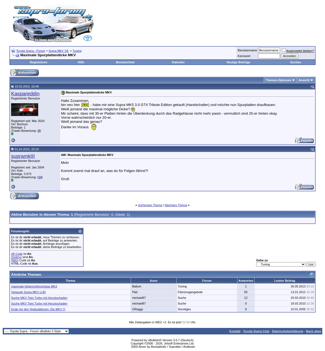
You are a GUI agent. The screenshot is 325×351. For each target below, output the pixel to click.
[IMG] (14, 260)
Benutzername (247, 50)
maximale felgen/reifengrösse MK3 (34, 286)
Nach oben (313, 331)
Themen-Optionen (278, 80)
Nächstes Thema (176, 205)
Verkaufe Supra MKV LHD (28, 292)
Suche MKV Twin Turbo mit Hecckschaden (39, 297)
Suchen (295, 62)
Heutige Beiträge (238, 62)
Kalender (178, 62)
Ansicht (304, 80)
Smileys (16, 257)
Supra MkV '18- (59, 50)
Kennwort (244, 56)
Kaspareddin (25, 93)
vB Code (16, 253)
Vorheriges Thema (150, 205)
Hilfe (81, 62)
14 (39, 177)
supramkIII (23, 156)
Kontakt (234, 331)
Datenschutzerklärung (287, 331)
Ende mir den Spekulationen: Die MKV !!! (38, 309)
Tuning (77, 50)
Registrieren (38, 62)
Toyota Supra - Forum (30, 50)
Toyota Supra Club (256, 331)
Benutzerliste (125, 62)
